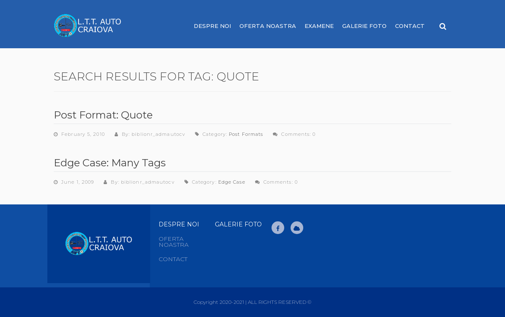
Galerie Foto (364, 25)
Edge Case (231, 182)
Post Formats (246, 134)
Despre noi (212, 25)
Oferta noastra (267, 25)
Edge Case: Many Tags (110, 163)
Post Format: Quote (103, 115)
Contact (410, 25)
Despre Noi (179, 224)
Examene (319, 25)
